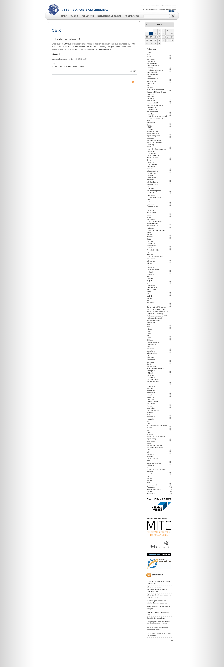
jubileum (150, 263)
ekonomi (150, 278)
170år (149, 120)
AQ (148, 421)
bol (148, 430)
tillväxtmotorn (151, 246)
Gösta (149, 333)
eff (148, 452)
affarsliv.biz (151, 390)
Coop (149, 125)
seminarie (150, 454)
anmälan (150, 412)
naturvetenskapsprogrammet (157, 149)
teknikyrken (151, 210)
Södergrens (151, 371)
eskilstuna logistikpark (154, 463)
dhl (148, 265)
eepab (149, 215)
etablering (150, 456)
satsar (149, 232)
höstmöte (150, 472)
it (147, 467)
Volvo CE (82, 66)
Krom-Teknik (151, 212)
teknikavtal (151, 375)
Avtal (149, 414)
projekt (149, 281)
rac (148, 305)
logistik (149, 480)
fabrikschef (151, 101)
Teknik (149, 364)
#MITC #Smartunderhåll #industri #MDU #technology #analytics (157, 92)
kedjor (149, 338)
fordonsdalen (151, 177)
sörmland (150, 169)
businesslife (151, 285)
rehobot (149, 428)
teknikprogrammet (153, 155)
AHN (148, 199)
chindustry (150, 98)
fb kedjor (150, 129)
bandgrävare (151, 344)
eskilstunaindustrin (153, 410)
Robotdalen (151, 487)
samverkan (151, 166)
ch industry (151, 362)
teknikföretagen (152, 458)
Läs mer (56, 54)
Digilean (150, 340)
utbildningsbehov (153, 342)
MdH (148, 483)
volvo (149, 443)
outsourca (150, 138)
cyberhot (150, 175)
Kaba (149, 292)
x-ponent (150, 254)
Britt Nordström (152, 193)
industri (54, 66)
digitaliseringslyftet (153, 136)
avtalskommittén (152, 485)
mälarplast (150, 399)
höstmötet (150, 180)
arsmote (150, 434)
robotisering (151, 386)
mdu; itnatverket (152, 287)
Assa (75, 66)
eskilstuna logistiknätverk (155, 447)
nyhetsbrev (151, 61)
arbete (149, 57)
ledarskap (150, 114)
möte (149, 432)
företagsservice (152, 206)
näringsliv (150, 373)
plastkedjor (151, 162)
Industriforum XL (153, 107)
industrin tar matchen (154, 445)
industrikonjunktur (153, 382)
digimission (151, 59)
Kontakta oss (132, 16)
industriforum (151, 366)
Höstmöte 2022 (152, 103)
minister (150, 329)
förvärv (149, 406)
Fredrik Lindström (153, 270)
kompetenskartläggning (155, 105)
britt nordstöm (152, 164)
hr (148, 208)
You (148, 324)
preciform (67, 66)
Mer (172, 640)
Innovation (150, 419)
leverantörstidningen (154, 140)
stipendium (151, 261)
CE (148, 355)
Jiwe (148, 202)
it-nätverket (151, 393)
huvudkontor (151, 243)
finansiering (151, 151)
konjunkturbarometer (154, 489)
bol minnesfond (152, 112)
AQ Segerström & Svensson (157, 425)
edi (148, 186)
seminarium (151, 417)
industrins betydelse (154, 191)
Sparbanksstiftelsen (154, 197)
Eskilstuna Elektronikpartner (157, 469)
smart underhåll (152, 72)
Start (64, 16)
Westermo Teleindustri (155, 221)
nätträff (149, 127)
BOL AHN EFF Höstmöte (155, 368)
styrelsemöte (151, 289)
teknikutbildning (152, 182)
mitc (148, 476)
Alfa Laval (150, 237)
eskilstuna (150, 349)
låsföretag (150, 87)
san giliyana (151, 195)
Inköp (149, 252)
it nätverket (151, 122)
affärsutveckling (152, 171)
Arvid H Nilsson (152, 158)
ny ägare (150, 241)
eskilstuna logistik (153, 379)
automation (151, 408)
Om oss (74, 16)
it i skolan (150, 96)
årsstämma (151, 377)
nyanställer (151, 267)
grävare (149, 52)
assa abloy (151, 403)
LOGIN (171, 11)
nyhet (149, 423)
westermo (150, 397)
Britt (148, 384)
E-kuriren (150, 160)
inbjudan (150, 298)
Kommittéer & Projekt (109, 16)
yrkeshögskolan (152, 353)
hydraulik (150, 272)
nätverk (149, 395)
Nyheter (150, 491)
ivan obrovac (151, 173)
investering (151, 322)
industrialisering (152, 63)
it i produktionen (152, 74)
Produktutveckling (153, 250)
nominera (150, 204)
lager (149, 346)
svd (148, 336)
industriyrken (151, 219)
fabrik (149, 76)
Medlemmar (87, 16)
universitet (150, 274)
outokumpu (151, 441)
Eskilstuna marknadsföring (156, 230)
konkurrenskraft (152, 184)
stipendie (150, 234)
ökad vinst (150, 83)
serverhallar (151, 351)
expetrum (150, 357)
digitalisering (151, 439)
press (149, 217)
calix (60, 66)
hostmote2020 (152, 153)
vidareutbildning (152, 109)
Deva (149, 239)
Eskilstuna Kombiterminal (156, 436)
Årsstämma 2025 (153, 133)
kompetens (151, 360)
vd (148, 85)
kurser (149, 276)
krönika (149, 248)
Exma (149, 331)
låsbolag (150, 68)
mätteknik (150, 228)
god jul (149, 296)
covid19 (150, 147)
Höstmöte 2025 (152, 131)
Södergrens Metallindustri (156, 118)
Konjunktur (151, 493)
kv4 (148, 300)
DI (148, 294)
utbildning (150, 465)
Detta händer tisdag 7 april (156, 618)
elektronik (150, 303)
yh (148, 283)
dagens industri (152, 401)
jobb (148, 450)
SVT (148, 55)
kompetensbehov (153, 79)
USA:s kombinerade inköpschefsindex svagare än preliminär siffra (157, 589)
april (159, 24)
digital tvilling (151, 81)
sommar (150, 388)
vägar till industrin (153, 65)
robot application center (155, 70)
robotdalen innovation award (157, 116)
